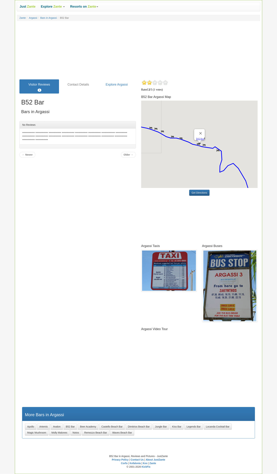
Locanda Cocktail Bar (217, 426)
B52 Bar (70, 426)
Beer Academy (88, 426)
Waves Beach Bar (122, 432)
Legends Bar (194, 426)
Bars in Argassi (48, 17)
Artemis (43, 426)
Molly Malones (59, 432)
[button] (52, 6)
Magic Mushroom (36, 432)
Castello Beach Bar (112, 426)
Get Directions (199, 192)
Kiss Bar (176, 426)
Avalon (57, 426)
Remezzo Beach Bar (95, 432)
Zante (22, 17)
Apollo (30, 426)
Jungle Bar (161, 426)
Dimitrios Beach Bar (139, 426)
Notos (76, 432)
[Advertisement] (138, 49)
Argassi (33, 17)
